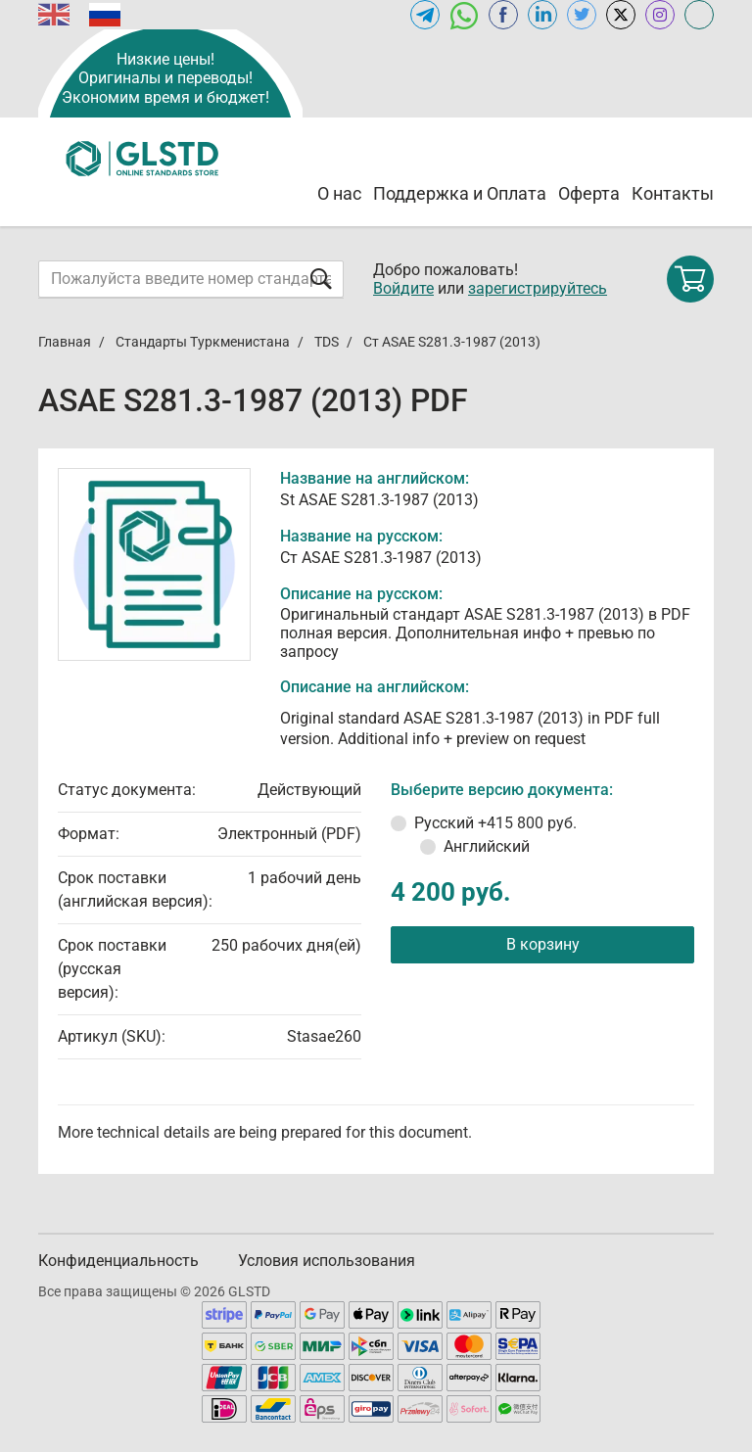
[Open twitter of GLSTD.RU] (581, 14)
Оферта (589, 193)
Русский (495, 823)
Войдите (403, 288)
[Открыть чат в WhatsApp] (464, 14)
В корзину (543, 944)
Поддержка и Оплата (459, 193)
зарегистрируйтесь (537, 288)
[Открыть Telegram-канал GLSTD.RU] (425, 14)
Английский (487, 846)
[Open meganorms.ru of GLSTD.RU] (699, 14)
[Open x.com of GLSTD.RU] (620, 14)
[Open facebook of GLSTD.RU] (503, 14)
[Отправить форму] (321, 278)
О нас (339, 193)
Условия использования (326, 1260)
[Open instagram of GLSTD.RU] (660, 14)
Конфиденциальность (118, 1260)
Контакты (673, 193)
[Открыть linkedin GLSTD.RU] (542, 14)
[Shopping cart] (690, 279)
